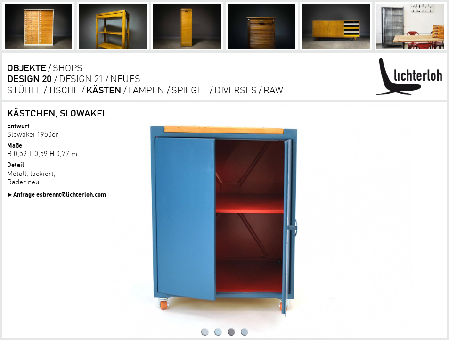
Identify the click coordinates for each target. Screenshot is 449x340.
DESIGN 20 (29, 78)
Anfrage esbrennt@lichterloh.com (59, 194)
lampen (146, 90)
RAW (273, 90)
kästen (103, 90)
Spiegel (189, 90)
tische (63, 90)
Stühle (24, 90)
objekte (26, 68)
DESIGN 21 (81, 78)
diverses (235, 90)
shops (67, 68)
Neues (125, 78)
